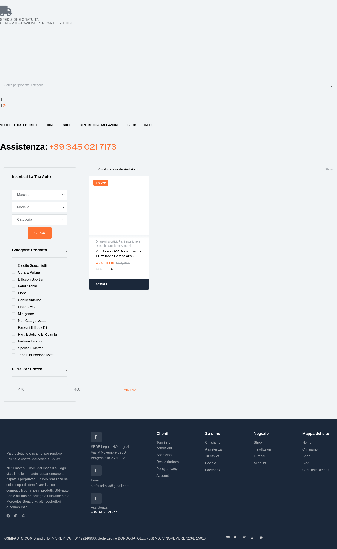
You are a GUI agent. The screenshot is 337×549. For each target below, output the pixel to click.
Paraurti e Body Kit (32, 327)
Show (329, 169)
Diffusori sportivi (30, 279)
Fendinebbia (27, 286)
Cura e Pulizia (29, 272)
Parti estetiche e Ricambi (37, 334)
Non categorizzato (32, 321)
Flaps (22, 293)
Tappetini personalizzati (36, 355)
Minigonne (26, 314)
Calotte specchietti (32, 265)
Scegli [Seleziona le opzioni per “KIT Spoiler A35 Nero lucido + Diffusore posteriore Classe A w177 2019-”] (101, 284)
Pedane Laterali (30, 341)
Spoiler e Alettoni (31, 348)
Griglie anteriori (29, 300)
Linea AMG (26, 307)
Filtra (130, 389)
